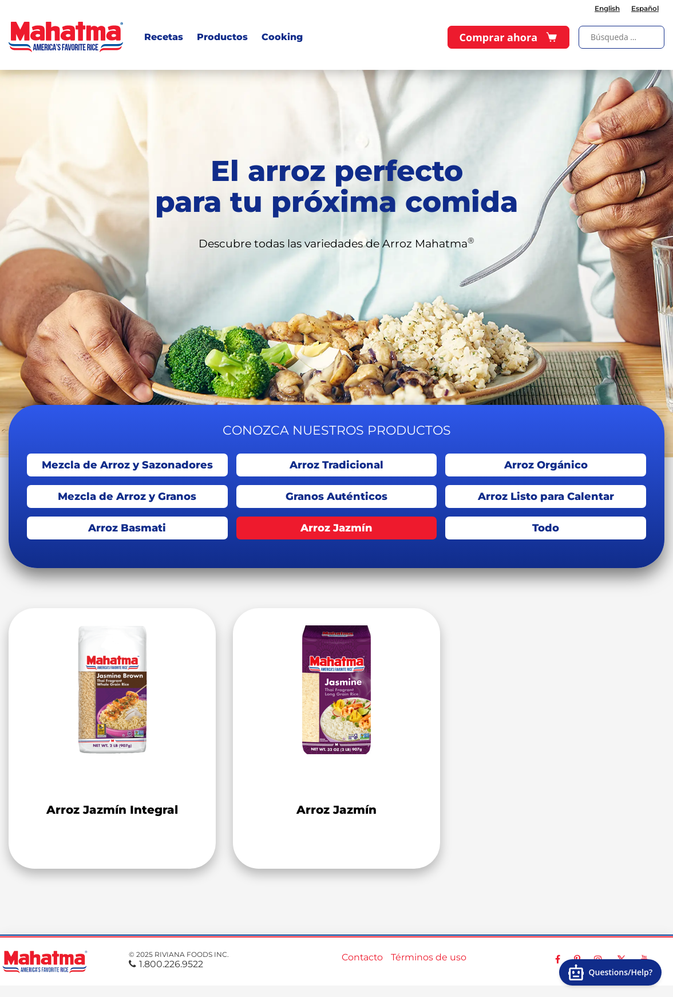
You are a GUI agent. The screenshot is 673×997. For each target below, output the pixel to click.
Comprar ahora (508, 37)
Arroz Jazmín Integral (112, 810)
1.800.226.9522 (166, 964)
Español (645, 8)
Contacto (362, 957)
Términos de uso (428, 957)
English (607, 8)
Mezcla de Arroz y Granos (127, 496)
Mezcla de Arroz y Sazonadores (127, 465)
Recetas (163, 36)
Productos (222, 36)
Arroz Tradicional (336, 465)
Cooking (282, 36)
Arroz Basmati (127, 528)
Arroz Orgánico (546, 465)
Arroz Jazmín (336, 528)
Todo (545, 528)
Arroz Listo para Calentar (546, 496)
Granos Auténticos (336, 496)
